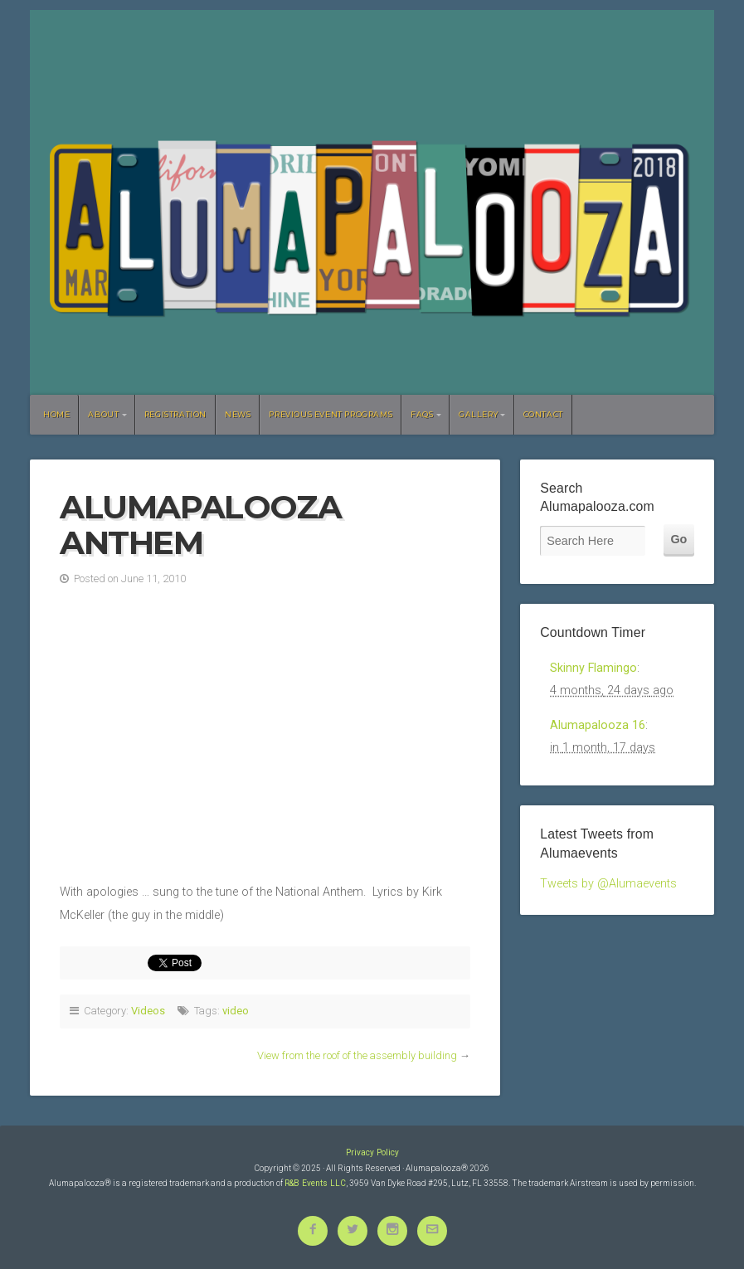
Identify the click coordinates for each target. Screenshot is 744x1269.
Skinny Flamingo (593, 668)
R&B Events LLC (315, 1183)
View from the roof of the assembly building (357, 1055)
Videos (148, 1010)
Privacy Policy (372, 1152)
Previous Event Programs (330, 414)
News (237, 414)
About (103, 414)
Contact (543, 414)
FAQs (422, 414)
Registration (175, 414)
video (235, 1010)
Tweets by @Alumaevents (608, 884)
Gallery (478, 414)
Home (56, 414)
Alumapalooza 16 (597, 725)
